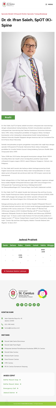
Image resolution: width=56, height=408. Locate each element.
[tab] (8, 117)
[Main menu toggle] (49, 4)
